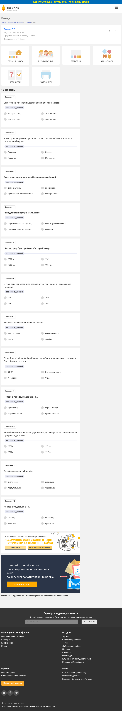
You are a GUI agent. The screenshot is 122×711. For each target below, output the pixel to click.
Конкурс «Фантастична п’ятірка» (77, 679)
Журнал (65, 636)
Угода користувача (9, 706)
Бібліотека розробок (71, 640)
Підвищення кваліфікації (12, 636)
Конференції (7, 643)
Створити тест (21, 584)
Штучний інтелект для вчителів (76, 659)
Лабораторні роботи (71, 646)
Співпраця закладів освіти (13, 676)
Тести (65, 643)
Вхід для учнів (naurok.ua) (74, 672)
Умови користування (26, 706)
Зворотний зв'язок (12, 683)
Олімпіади (67, 656)
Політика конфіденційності (47, 706)
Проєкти (66, 649)
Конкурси (66, 652)
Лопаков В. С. (10, 29)
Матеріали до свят (70, 676)
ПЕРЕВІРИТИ (89, 622)
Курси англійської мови (73, 662)
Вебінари (5, 640)
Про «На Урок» (8, 672)
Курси (4, 646)
